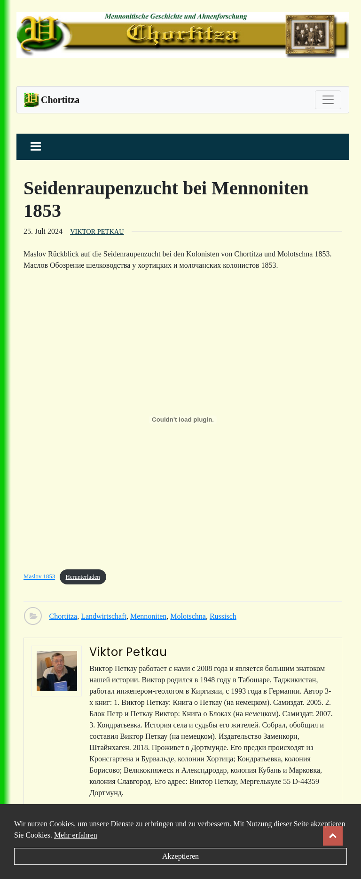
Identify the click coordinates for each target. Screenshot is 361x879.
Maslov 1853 (39, 577)
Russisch (223, 616)
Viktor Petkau (97, 231)
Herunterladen (83, 577)
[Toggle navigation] (328, 99)
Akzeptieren (180, 856)
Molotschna (188, 616)
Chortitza (63, 616)
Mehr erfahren (75, 835)
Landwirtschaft (103, 616)
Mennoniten (148, 616)
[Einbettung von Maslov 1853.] (183, 420)
